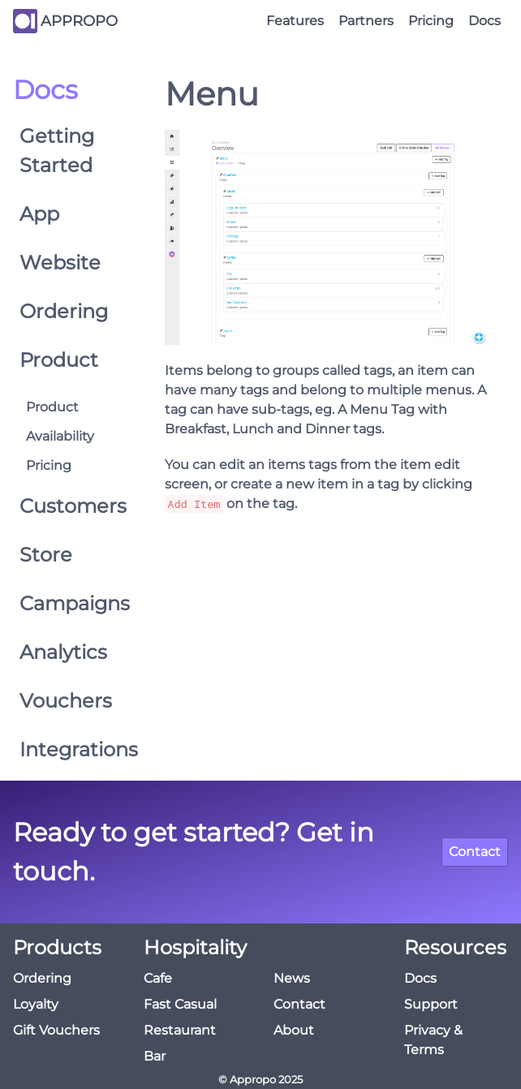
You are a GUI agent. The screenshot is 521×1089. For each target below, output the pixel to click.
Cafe (158, 978)
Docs (484, 20)
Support (431, 1004)
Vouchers (65, 700)
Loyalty (35, 1004)
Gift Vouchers (56, 1030)
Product (58, 360)
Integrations (68, 749)
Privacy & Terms (433, 1039)
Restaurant (180, 1030)
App (39, 214)
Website (60, 262)
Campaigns (68, 603)
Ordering (63, 311)
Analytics (63, 652)
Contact (475, 851)
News (291, 978)
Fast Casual (180, 1004)
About (293, 1030)
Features (295, 20)
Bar (155, 1056)
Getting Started (56, 150)
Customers (68, 506)
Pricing (431, 20)
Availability (60, 436)
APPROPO (79, 21)
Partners (366, 20)
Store (45, 554)
